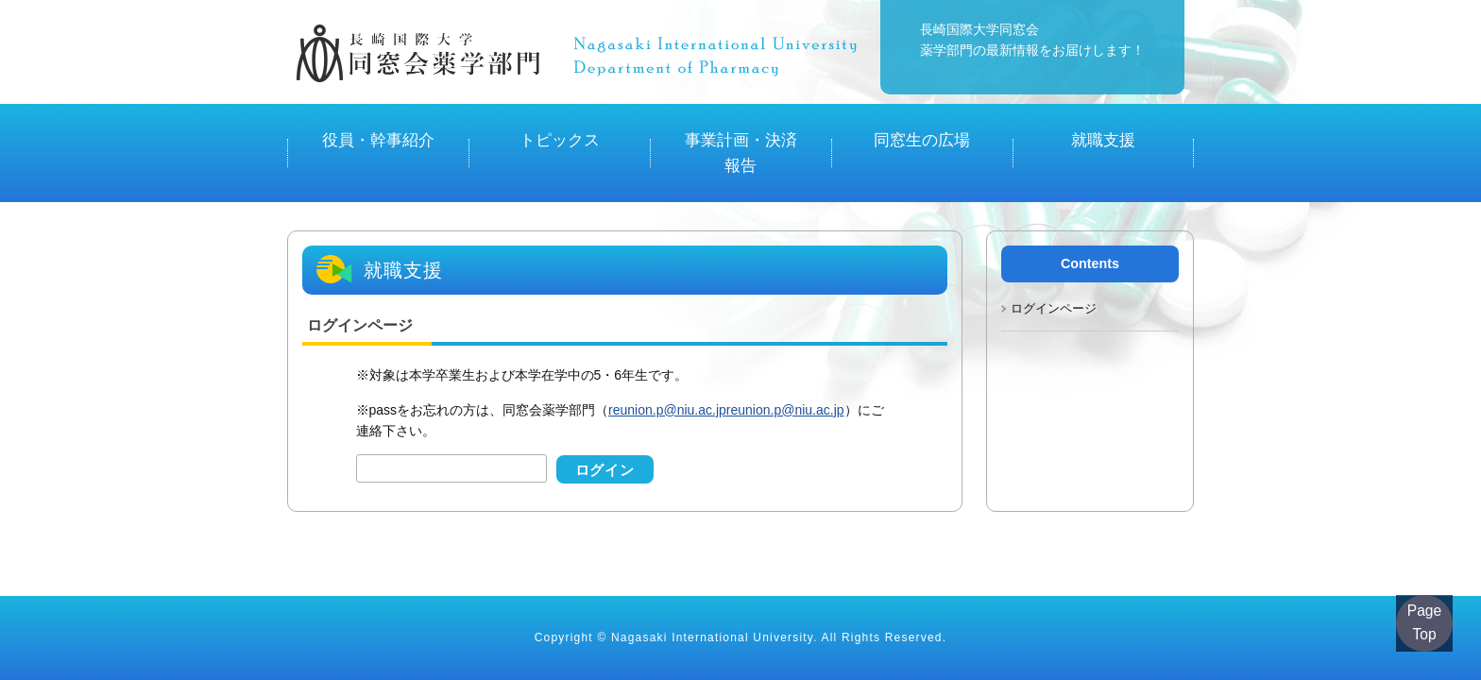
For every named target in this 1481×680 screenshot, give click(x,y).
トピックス (559, 131)
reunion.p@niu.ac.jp (667, 366)
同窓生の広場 (922, 131)
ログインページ (1054, 265)
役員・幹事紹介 (378, 131)
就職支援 (1103, 131)
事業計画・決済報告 (740, 131)
